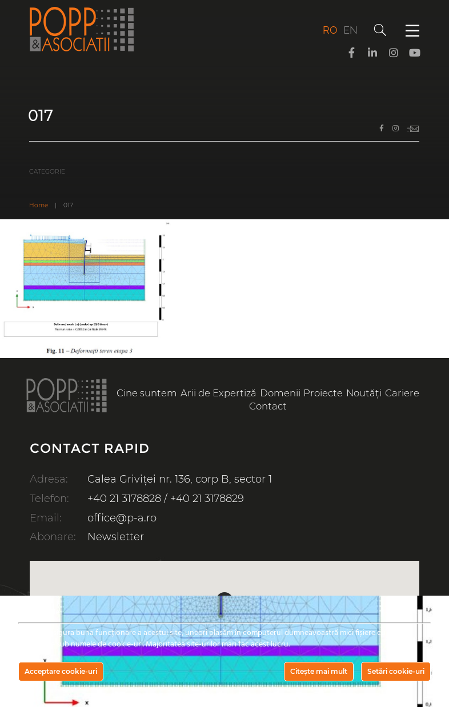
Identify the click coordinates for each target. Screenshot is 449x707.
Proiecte (323, 393)
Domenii (280, 393)
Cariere (402, 393)
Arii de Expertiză (218, 393)
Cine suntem (147, 393)
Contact (268, 406)
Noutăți (364, 393)
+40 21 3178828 (124, 498)
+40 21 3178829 (207, 498)
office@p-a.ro (122, 518)
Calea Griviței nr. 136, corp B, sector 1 (179, 479)
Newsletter (115, 537)
